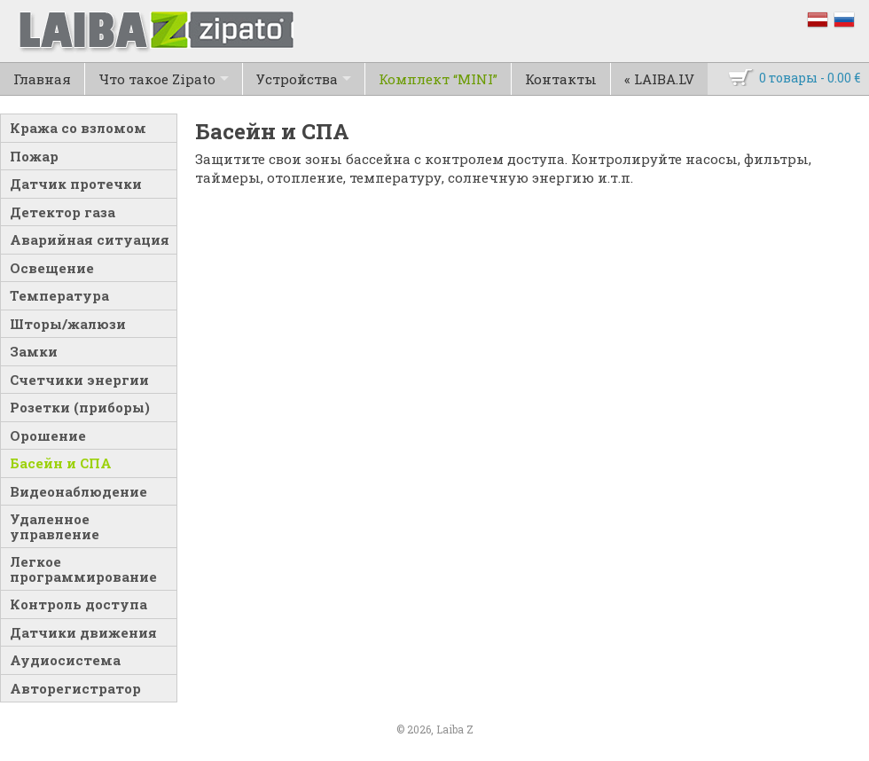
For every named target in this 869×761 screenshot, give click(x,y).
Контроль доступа (78, 604)
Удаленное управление (54, 526)
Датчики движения (83, 632)
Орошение (48, 435)
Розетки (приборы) (80, 407)
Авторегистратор (75, 688)
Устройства (297, 79)
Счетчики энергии (79, 379)
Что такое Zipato (156, 79)
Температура (59, 295)
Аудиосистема (65, 660)
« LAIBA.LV (659, 79)
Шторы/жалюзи (68, 324)
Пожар (34, 156)
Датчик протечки (76, 183)
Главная (42, 79)
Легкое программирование (83, 569)
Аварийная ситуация (89, 239)
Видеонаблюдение (78, 491)
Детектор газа (62, 212)
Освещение (52, 268)
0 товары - (809, 77)
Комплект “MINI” (438, 79)
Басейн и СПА (61, 463)
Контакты (561, 79)
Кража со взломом (78, 128)
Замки (34, 351)
